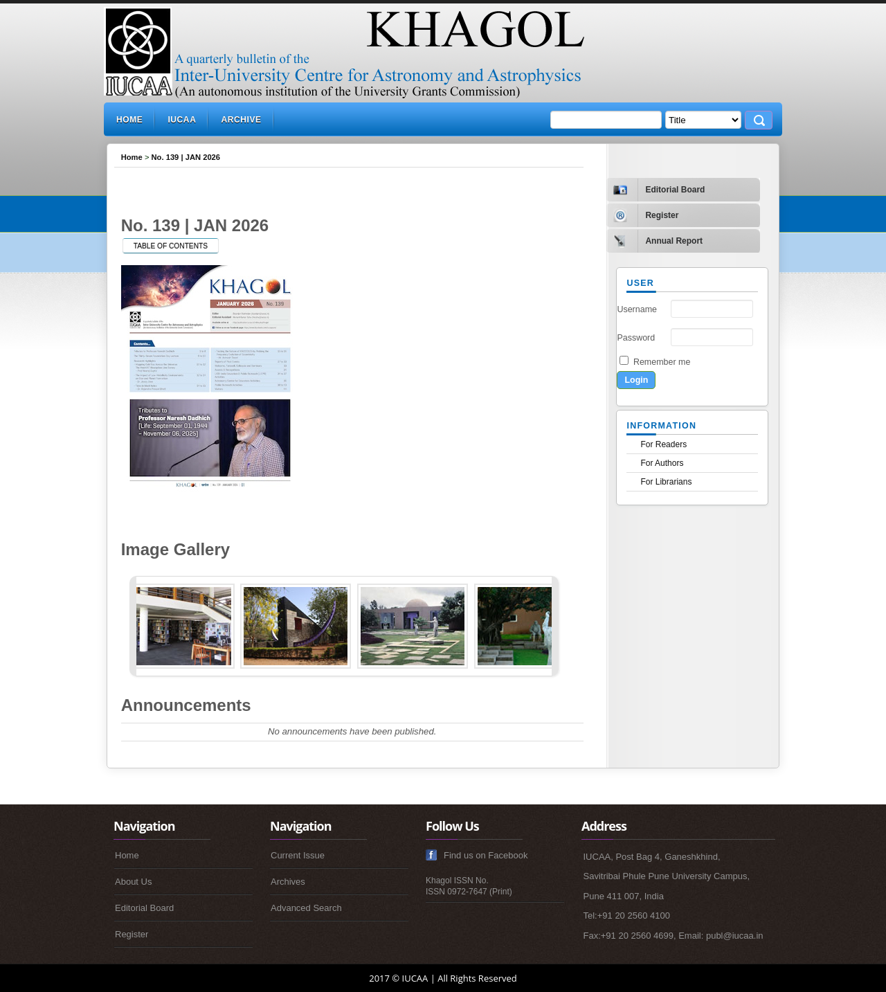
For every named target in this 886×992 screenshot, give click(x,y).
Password (636, 338)
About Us (133, 881)
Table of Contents (171, 246)
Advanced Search (306, 908)
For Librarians (665, 482)
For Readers (663, 444)
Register (131, 934)
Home (129, 120)
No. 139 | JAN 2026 (186, 157)
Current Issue (298, 855)
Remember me (661, 362)
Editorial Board (144, 908)
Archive (241, 120)
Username (637, 309)
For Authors (661, 463)
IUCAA (182, 120)
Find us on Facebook (485, 855)
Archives (288, 881)
